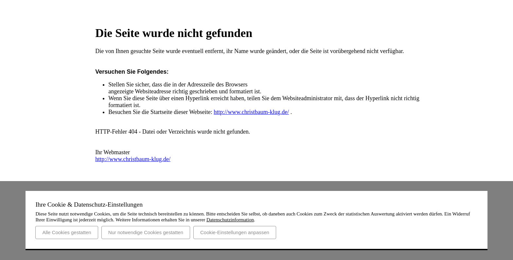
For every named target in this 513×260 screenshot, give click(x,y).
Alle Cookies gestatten (66, 232)
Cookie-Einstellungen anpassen (234, 232)
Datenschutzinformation (230, 219)
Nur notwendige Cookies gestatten (145, 232)
